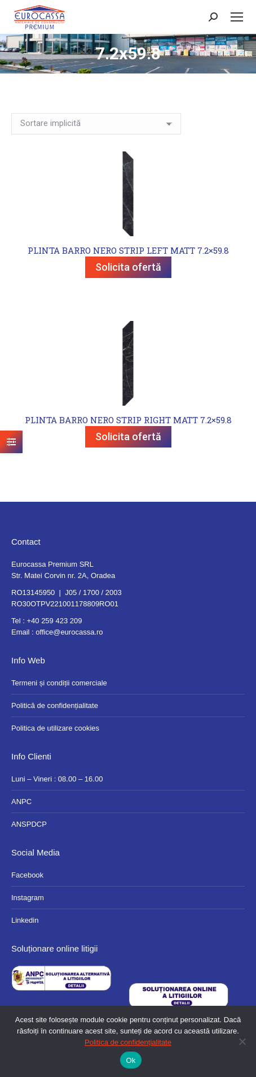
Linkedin (24, 920)
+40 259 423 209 (54, 620)
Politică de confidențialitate (54, 705)
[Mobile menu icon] (237, 17)
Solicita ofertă (128, 267)
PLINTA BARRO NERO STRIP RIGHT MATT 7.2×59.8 (128, 419)
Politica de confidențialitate (128, 1042)
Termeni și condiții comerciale (59, 683)
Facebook (27, 875)
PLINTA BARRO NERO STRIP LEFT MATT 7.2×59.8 (128, 250)
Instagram (27, 897)
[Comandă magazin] (96, 123)
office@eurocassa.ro (69, 632)
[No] (242, 1041)
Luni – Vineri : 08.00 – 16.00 (57, 779)
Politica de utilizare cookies (55, 728)
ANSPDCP (29, 824)
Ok (130, 1060)
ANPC (21, 801)
